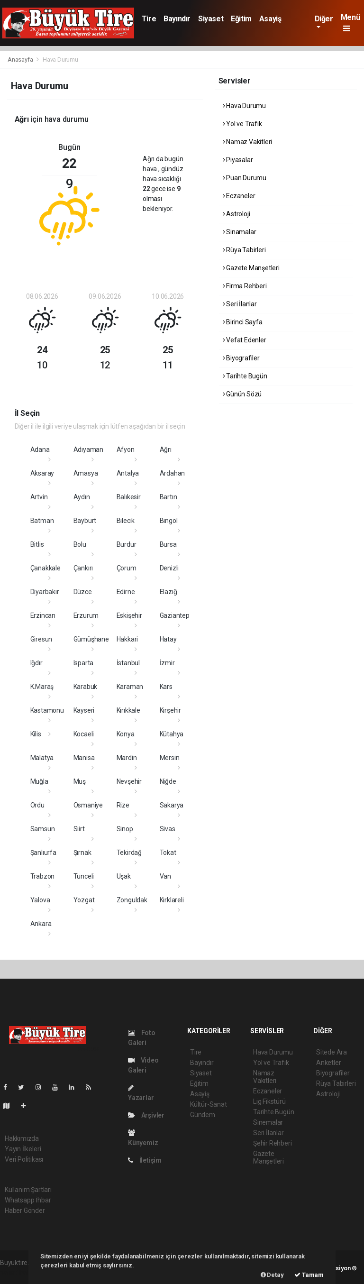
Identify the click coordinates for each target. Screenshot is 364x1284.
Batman (42, 520)
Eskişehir (129, 615)
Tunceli (83, 876)
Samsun (42, 829)
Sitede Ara (331, 1052)
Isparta (83, 663)
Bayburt (85, 520)
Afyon (126, 449)
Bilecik (126, 520)
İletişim (145, 1160)
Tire (149, 18)
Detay (272, 1274)
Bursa (168, 544)
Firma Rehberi (245, 286)
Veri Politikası (24, 1159)
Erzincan (42, 615)
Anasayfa (21, 59)
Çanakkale (45, 568)
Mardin (127, 757)
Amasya (85, 473)
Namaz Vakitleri (248, 142)
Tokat (168, 852)
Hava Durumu (60, 59)
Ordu (37, 805)
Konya (126, 734)
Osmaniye (88, 805)
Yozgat (84, 900)
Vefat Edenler (244, 340)
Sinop (125, 829)
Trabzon (42, 876)
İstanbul (128, 663)
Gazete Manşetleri (251, 268)
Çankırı (83, 568)
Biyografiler (241, 358)
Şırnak (82, 852)
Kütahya (172, 734)
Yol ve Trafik (242, 124)
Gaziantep (175, 615)
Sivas (167, 829)
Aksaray (42, 473)
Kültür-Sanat (208, 1104)
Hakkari (127, 639)
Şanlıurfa (43, 852)
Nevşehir (129, 781)
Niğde (168, 781)
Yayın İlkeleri (23, 1149)
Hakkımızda (22, 1138)
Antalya (128, 473)
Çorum (126, 568)
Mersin (170, 757)
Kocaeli (83, 734)
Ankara (41, 923)
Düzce (82, 592)
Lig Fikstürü (269, 1101)
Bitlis (37, 544)
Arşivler (146, 1115)
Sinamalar (239, 232)
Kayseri (84, 710)
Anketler (328, 1062)
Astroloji (236, 214)
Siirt (79, 829)
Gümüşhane (91, 639)
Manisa (84, 757)
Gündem (202, 1115)
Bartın (168, 497)
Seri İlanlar (240, 304)
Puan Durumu (245, 178)
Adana (40, 449)
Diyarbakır (44, 592)
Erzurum (86, 615)
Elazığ (168, 592)
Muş (79, 781)
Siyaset (210, 18)
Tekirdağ (129, 852)
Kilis (35, 734)
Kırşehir (170, 710)
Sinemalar (268, 1122)
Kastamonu (47, 710)
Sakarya (172, 805)
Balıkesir (129, 497)
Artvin (39, 497)
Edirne (126, 592)
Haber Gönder (25, 1210)
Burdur (126, 544)
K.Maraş (42, 686)
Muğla (39, 781)
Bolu (79, 544)
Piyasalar (238, 160)
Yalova (40, 900)
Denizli (169, 568)
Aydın (81, 497)
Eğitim (241, 18)
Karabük (85, 686)
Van (165, 876)
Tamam (309, 1274)
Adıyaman (88, 449)
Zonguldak (132, 900)
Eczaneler (239, 196)
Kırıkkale (128, 710)
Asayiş (270, 18)
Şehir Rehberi (272, 1143)
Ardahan (172, 473)
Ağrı (166, 449)
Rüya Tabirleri (244, 250)
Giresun (41, 639)
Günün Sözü (242, 394)
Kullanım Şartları (28, 1189)
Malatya (42, 757)
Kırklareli (172, 900)
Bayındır (177, 18)
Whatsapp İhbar (28, 1200)
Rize (123, 805)
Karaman (130, 686)
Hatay (168, 639)
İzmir (167, 663)
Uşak (124, 876)
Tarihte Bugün (245, 376)
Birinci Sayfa (243, 322)
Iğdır (36, 663)
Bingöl (169, 520)
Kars (166, 686)
